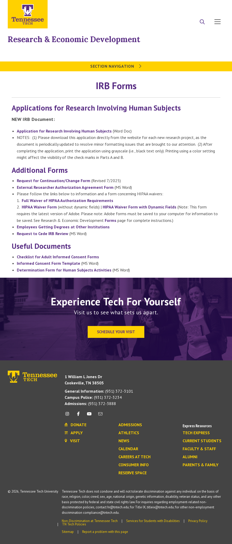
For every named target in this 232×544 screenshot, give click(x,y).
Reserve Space (132, 473)
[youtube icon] (89, 416)
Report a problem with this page (105, 532)
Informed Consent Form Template (48, 263)
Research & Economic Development (74, 39)
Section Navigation (116, 66)
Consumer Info (133, 465)
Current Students (202, 441)
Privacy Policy (197, 521)
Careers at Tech (134, 457)
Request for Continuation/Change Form (53, 180)
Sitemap (68, 532)
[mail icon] (100, 416)
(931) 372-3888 (90, 403)
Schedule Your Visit (116, 331)
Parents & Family (201, 465)
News (123, 441)
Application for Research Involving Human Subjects (64, 131)
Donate (196, 6)
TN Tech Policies (74, 524)
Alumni (190, 457)
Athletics (128, 433)
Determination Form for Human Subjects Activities (64, 270)
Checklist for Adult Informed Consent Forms (58, 256)
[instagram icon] (69, 416)
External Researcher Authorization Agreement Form (65, 187)
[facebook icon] (78, 416)
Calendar (128, 449)
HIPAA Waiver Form (39, 206)
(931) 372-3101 (99, 391)
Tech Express (196, 433)
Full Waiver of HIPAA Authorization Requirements (67, 200)
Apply (177, 6)
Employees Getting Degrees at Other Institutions (63, 226)
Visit (216, 6)
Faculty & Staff (199, 449)
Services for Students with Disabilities (153, 521)
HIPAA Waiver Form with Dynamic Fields (139, 206)
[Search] (202, 22)
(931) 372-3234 (93, 397)
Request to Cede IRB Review (42, 233)
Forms (110, 220)
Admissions (130, 425)
